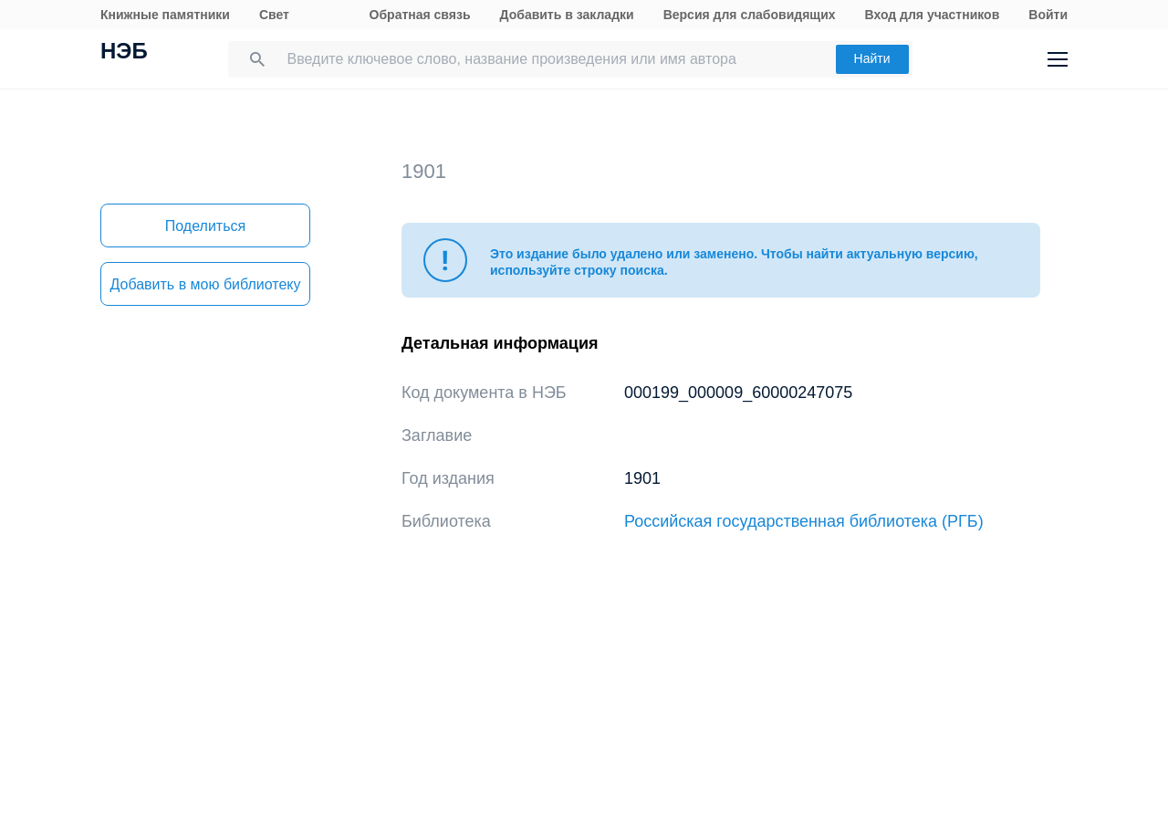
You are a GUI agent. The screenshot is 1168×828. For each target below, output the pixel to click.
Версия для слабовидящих (749, 14)
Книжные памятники (165, 14)
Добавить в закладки (567, 14)
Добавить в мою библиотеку (205, 284)
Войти (1048, 14)
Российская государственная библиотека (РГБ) (804, 521)
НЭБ (124, 53)
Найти (872, 58)
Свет (274, 14)
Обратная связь (420, 14)
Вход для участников (932, 14)
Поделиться (205, 226)
